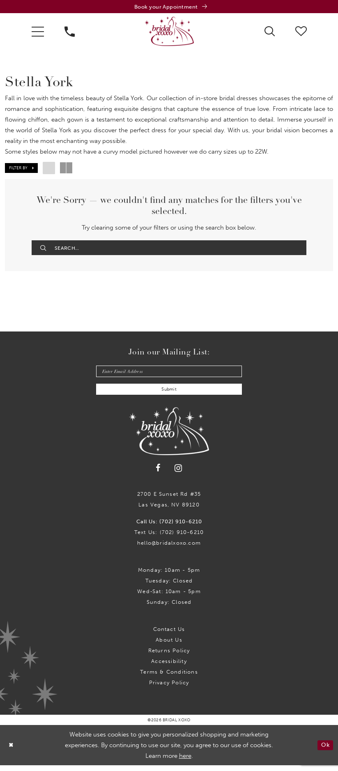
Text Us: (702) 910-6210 (169, 538)
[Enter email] (169, 374)
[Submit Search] (44, 249)
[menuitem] (37, 32)
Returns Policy (169, 656)
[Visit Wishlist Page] (301, 32)
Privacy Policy (169, 688)
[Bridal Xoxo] (169, 32)
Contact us (169, 635)
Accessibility (168, 667)
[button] (37, 32)
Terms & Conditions (169, 677)
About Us (169, 645)
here (185, 761)
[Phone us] (69, 32)
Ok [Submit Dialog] (324, 751)
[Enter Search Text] (169, 249)
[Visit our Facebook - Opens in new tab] (158, 473)
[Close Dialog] (12, 750)
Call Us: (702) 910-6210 (169, 527)
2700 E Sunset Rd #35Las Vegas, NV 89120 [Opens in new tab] (169, 505)
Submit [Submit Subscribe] (169, 395)
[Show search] (269, 32)
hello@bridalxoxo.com (169, 548)
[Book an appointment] (169, 7)
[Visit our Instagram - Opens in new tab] (178, 473)
